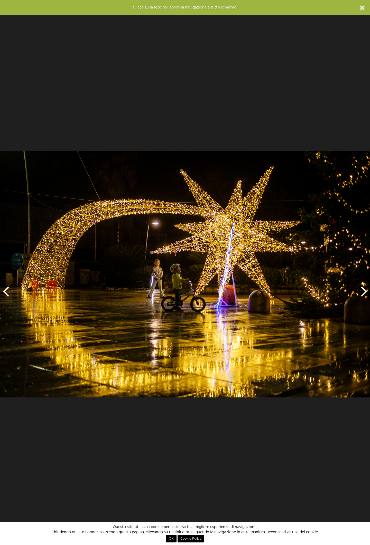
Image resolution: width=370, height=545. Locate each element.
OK (171, 538)
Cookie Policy (190, 538)
